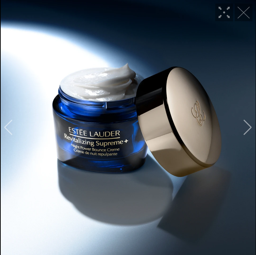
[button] (8, 127)
